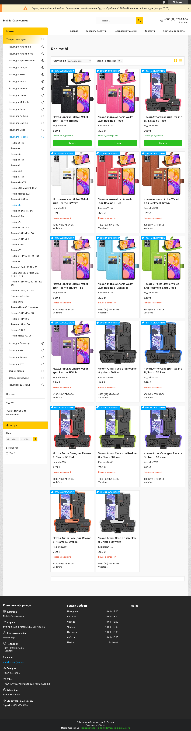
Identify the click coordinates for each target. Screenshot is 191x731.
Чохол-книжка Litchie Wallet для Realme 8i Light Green (161, 285)
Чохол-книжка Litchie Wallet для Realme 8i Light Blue (115, 285)
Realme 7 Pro (17, 176)
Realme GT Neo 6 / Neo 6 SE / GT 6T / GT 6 (26, 274)
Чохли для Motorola (19, 102)
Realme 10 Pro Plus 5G (22, 233)
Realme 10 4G (18, 244)
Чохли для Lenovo (18, 95)
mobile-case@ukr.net (13, 662)
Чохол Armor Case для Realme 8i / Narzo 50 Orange (72, 539)
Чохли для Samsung (19, 343)
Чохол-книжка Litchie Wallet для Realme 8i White (70, 201)
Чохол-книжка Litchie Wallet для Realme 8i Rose (115, 118)
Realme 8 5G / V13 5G (22, 210)
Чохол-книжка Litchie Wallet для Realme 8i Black (70, 118)
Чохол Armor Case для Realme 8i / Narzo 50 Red (72, 455)
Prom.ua (110, 722)
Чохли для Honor (17, 81)
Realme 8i (16, 205)
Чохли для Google (18, 67)
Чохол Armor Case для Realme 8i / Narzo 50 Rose (163, 118)
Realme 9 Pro (17, 216)
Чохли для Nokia (17, 109)
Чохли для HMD (17, 74)
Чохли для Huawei (18, 88)
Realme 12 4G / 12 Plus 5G (24, 267)
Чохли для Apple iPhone (21, 53)
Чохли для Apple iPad (20, 46)
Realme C (16, 261)
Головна (73, 31)
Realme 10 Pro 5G (20, 239)
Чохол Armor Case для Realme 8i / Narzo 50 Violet (163, 455)
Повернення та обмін (125, 31)
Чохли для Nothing (18, 116)
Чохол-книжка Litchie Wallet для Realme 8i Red (115, 201)
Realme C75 (17, 302)
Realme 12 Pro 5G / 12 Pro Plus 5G (26, 283)
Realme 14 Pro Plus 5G (22, 313)
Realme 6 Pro (17, 143)
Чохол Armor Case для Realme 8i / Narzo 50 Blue (163, 370)
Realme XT (16, 171)
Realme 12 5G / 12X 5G (22, 290)
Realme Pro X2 (18, 182)
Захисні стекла (16, 371)
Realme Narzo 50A (20, 193)
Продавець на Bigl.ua (95, 725)
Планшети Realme (20, 296)
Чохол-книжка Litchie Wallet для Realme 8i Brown (161, 201)
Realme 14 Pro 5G (20, 319)
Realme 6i (16, 154)
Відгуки (10, 402)
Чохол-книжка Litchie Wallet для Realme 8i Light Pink (70, 285)
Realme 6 (16, 148)
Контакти (150, 31)
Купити (72, 143)
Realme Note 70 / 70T (22, 335)
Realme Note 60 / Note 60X (24, 307)
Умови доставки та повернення (16, 412)
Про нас (10, 394)
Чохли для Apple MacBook (22, 60)
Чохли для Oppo (17, 130)
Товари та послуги (96, 31)
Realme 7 (16, 250)
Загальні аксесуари (19, 378)
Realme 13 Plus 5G (20, 324)
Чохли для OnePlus (18, 123)
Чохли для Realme (18, 137)
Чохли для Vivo (16, 350)
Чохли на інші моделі (19, 385)
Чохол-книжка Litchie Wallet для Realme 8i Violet (70, 370)
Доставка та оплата (174, 31)
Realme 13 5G (18, 330)
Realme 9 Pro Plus (20, 227)
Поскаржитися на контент (92, 728)
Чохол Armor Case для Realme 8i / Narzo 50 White (117, 539)
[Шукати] (139, 20)
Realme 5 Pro (17, 159)
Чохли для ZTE (16, 364)
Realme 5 (16, 165)
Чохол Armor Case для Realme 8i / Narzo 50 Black (117, 370)
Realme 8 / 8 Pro (19, 199)
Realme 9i (16, 222)
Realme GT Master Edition (24, 188)
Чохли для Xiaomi (18, 357)
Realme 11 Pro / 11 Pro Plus (25, 256)
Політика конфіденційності (117, 728)
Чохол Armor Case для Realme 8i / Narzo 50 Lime (117, 455)
